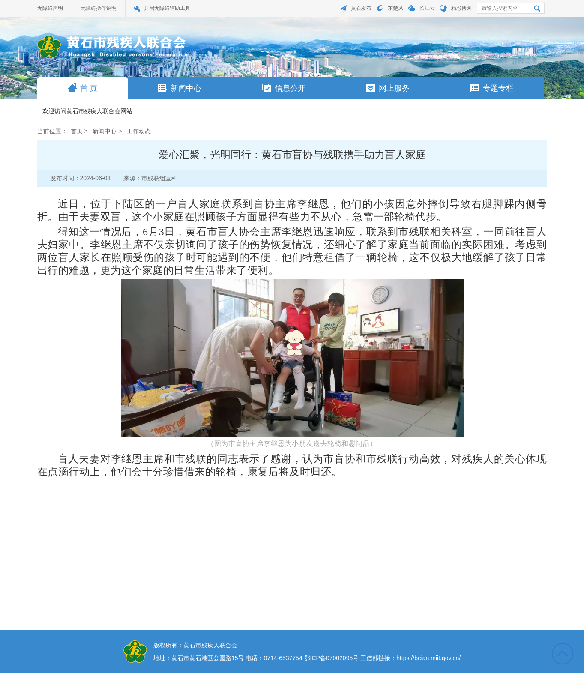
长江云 (427, 8)
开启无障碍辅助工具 (167, 8)
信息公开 (283, 88)
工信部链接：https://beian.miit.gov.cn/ (410, 658)
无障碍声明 (50, 8)
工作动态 (139, 131)
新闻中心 (179, 88)
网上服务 (388, 88)
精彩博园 (461, 8)
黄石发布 (361, 8)
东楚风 (395, 8)
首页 (77, 131)
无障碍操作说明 (99, 8)
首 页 (83, 88)
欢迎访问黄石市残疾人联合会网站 (87, 111)
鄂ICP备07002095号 (331, 658)
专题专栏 (492, 88)
